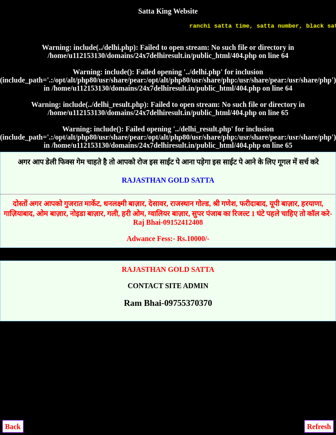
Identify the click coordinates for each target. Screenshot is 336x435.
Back (13, 426)
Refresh (319, 426)
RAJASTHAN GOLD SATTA (168, 180)
